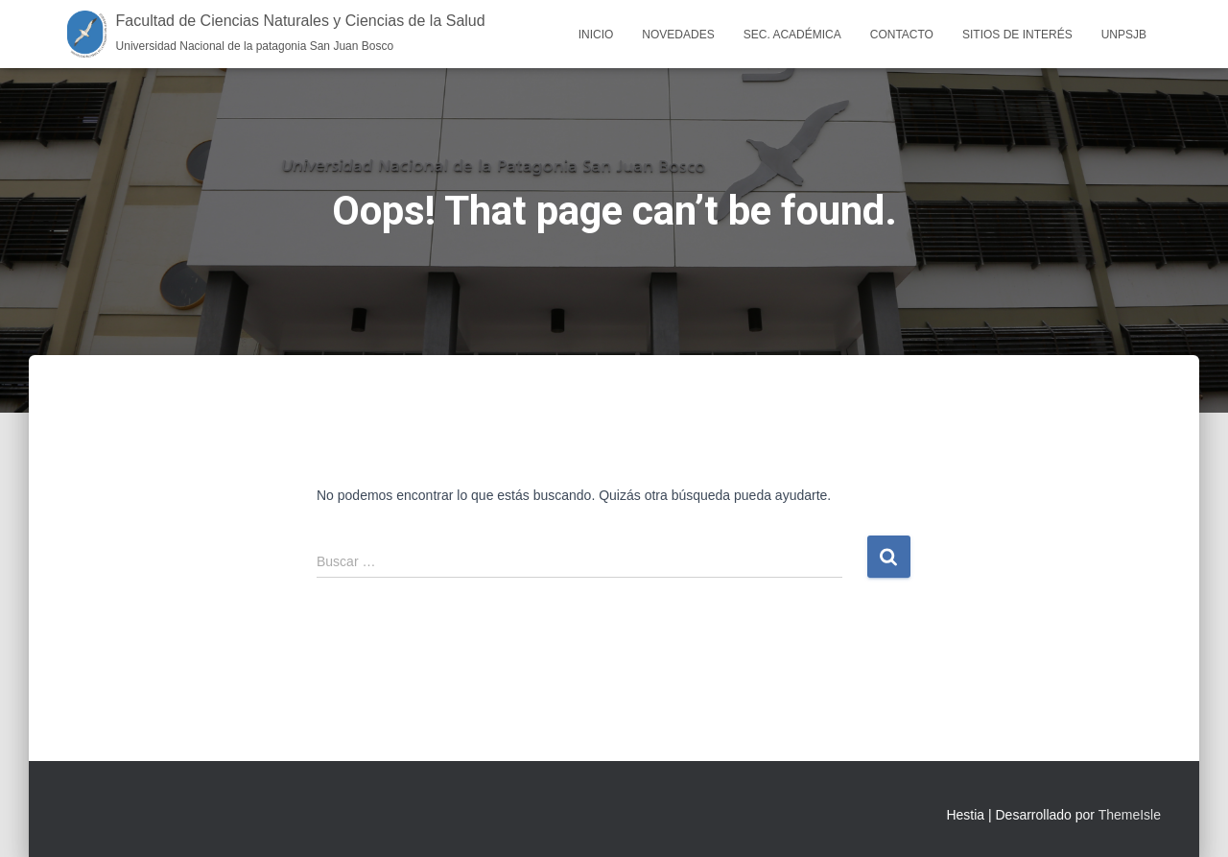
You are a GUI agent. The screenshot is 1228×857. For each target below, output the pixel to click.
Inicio (596, 34)
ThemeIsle (1129, 814)
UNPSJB (1123, 34)
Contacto (901, 34)
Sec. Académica (792, 34)
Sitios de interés (1017, 34)
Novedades (678, 34)
